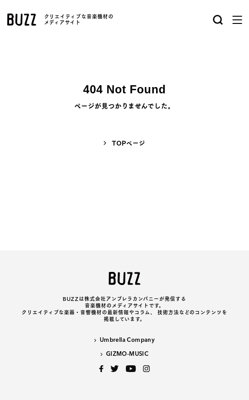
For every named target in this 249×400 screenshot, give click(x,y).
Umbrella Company (127, 340)
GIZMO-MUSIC (127, 354)
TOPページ (128, 143)
